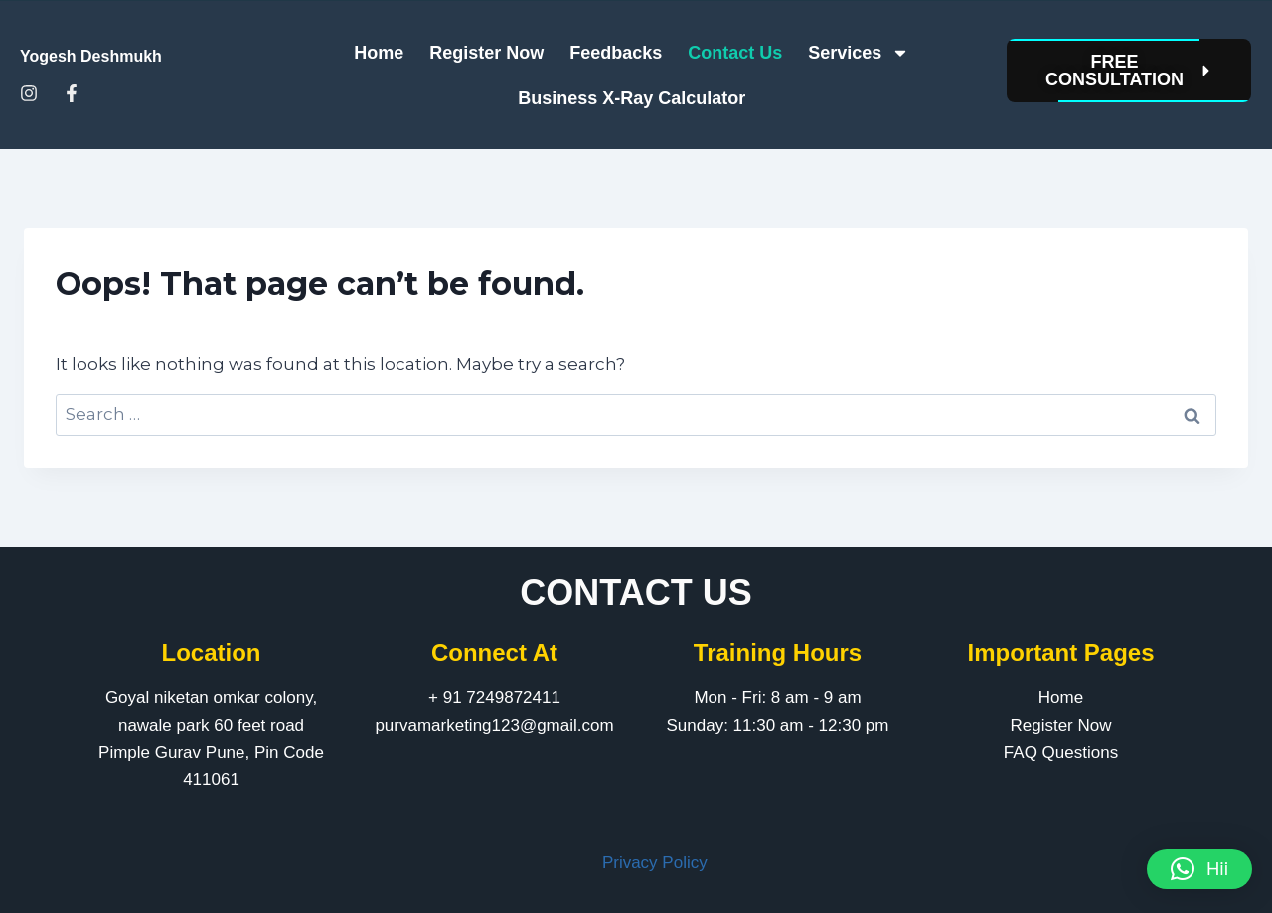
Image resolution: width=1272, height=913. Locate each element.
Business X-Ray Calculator (631, 98)
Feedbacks (615, 53)
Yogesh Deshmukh (91, 56)
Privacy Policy (654, 862)
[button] (1199, 869)
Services (858, 53)
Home (378, 53)
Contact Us (735, 53)
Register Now (486, 53)
